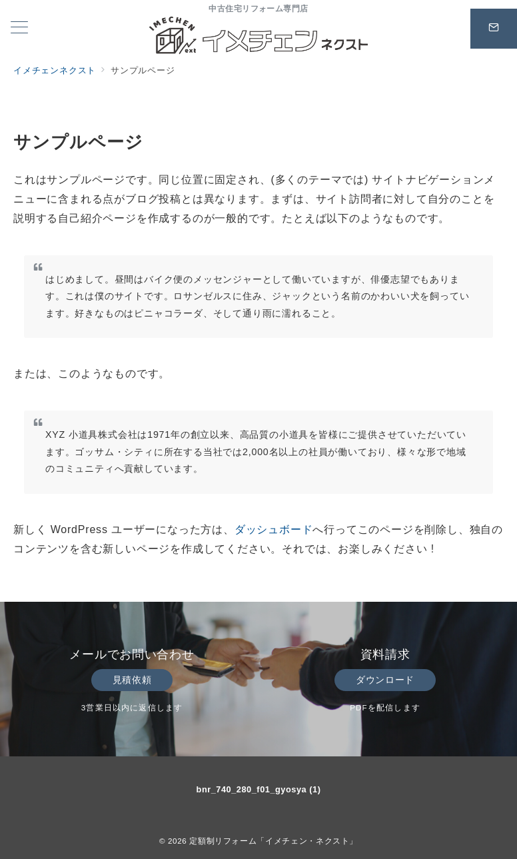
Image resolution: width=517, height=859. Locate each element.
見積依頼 (132, 679)
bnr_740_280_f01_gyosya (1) (259, 789)
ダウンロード (385, 679)
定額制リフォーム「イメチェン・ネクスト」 (273, 840)
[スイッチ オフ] (493, 29)
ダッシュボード (274, 529)
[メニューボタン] (19, 28)
